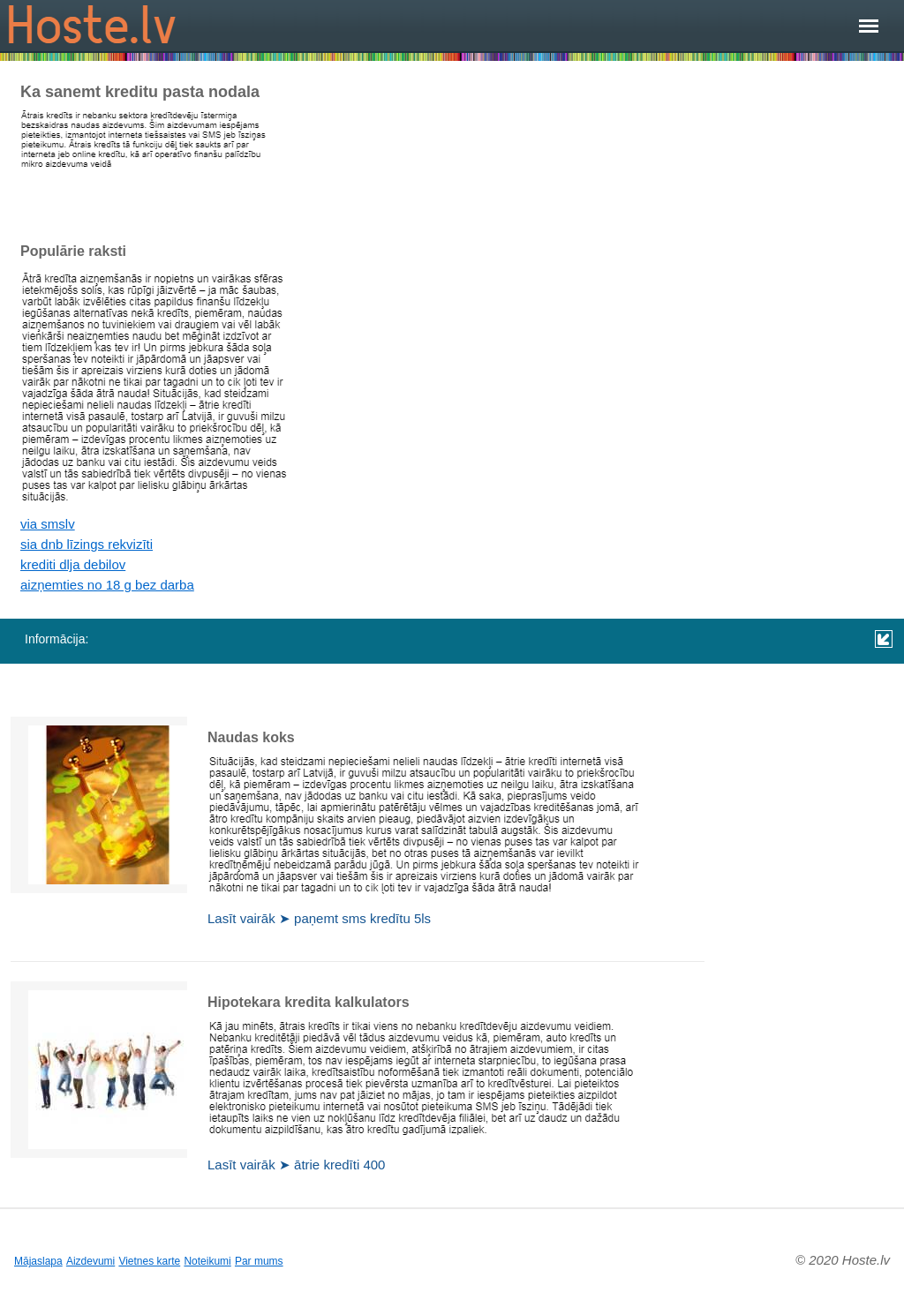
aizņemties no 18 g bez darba (107, 584)
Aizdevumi (90, 1261)
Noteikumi (207, 1261)
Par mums (259, 1261)
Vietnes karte (149, 1261)
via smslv (47, 523)
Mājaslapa (38, 1261)
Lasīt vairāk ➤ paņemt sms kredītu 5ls (319, 918)
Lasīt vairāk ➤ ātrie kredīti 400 (296, 1164)
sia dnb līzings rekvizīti (86, 544)
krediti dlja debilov (72, 564)
